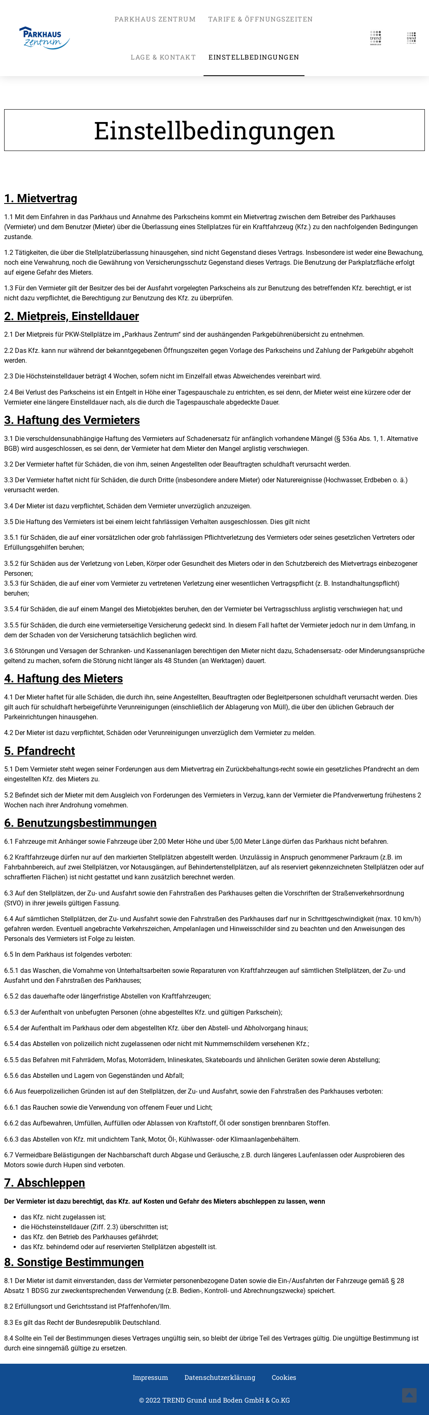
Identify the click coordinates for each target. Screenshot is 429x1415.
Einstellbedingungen (254, 57)
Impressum (150, 1377)
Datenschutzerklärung (220, 1377)
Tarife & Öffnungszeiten (260, 18)
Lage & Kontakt (163, 57)
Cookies (284, 1377)
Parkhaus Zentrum (155, 18)
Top (409, 1395)
